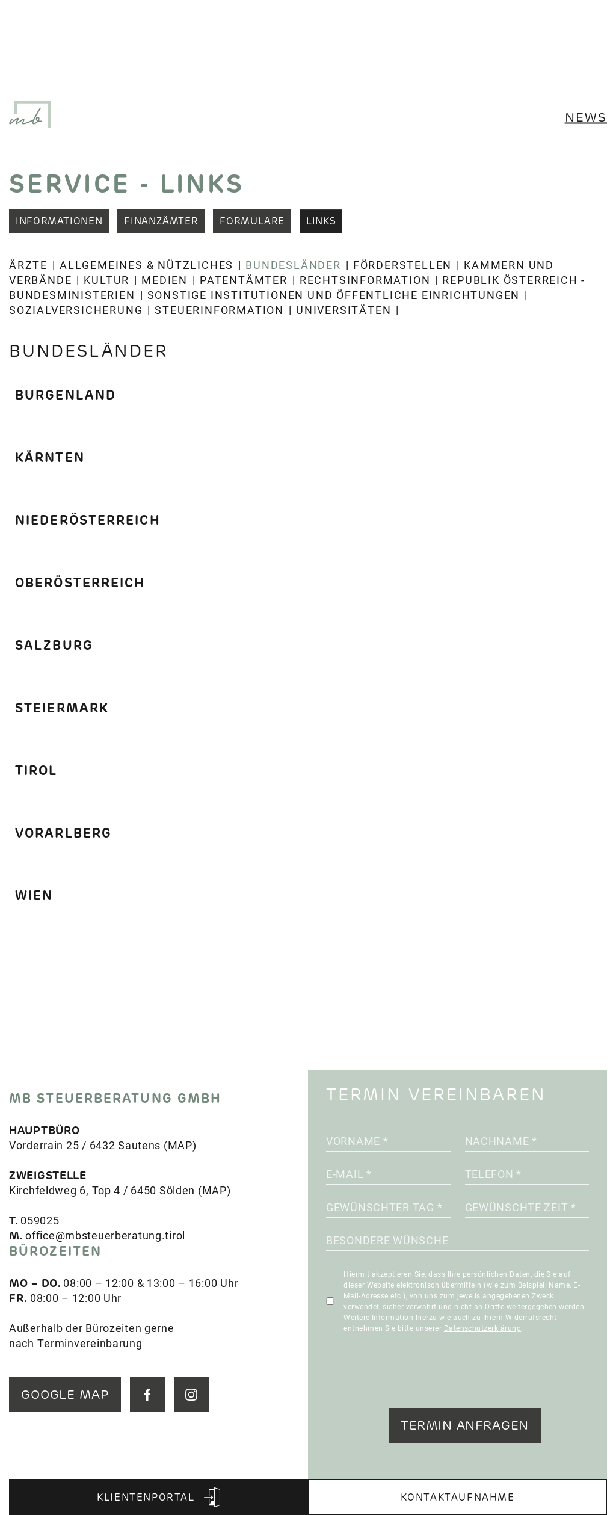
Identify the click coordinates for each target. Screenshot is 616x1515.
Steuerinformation (219, 310)
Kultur (106, 280)
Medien (164, 280)
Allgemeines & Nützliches (146, 265)
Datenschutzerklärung (483, 1328)
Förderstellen (402, 265)
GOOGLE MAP (65, 1394)
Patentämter (244, 280)
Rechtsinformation (365, 280)
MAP (180, 1145)
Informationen (59, 221)
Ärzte (28, 265)
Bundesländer (293, 265)
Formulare (252, 221)
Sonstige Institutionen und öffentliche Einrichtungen (333, 295)
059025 (39, 1220)
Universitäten (343, 310)
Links (321, 221)
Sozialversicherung (76, 310)
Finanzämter (161, 221)
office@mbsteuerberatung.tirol (105, 1235)
